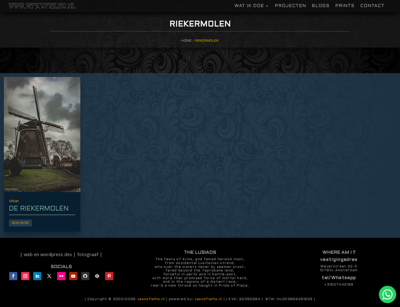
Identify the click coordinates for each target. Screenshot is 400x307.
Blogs (321, 3)
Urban (14, 200)
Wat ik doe (249, 3)
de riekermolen (39, 209)
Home (186, 40)
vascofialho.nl (151, 299)
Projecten (290, 3)
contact (372, 3)
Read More (20, 223)
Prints (345, 3)
